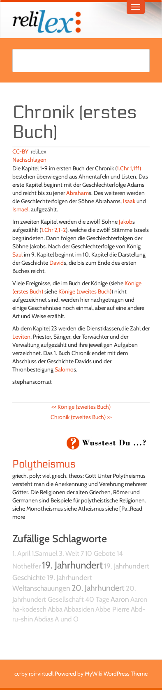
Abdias (43, 619)
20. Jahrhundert (98, 588)
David (56, 262)
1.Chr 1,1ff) (129, 168)
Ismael (20, 209)
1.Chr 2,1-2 (53, 230)
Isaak (129, 201)
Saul (17, 254)
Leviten (21, 336)
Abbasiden (79, 609)
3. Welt (69, 553)
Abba (55, 609)
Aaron (120, 599)
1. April (21, 553)
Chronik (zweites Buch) (81, 417)
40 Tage (97, 599)
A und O (67, 619)
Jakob (125, 221)
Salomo (64, 369)
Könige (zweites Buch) (84, 291)
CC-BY (20, 151)
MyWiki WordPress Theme (116, 673)
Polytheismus (44, 464)
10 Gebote (100, 553)
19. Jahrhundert (72, 565)
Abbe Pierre (112, 609)
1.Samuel (45, 553)
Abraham (77, 193)
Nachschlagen (29, 159)
